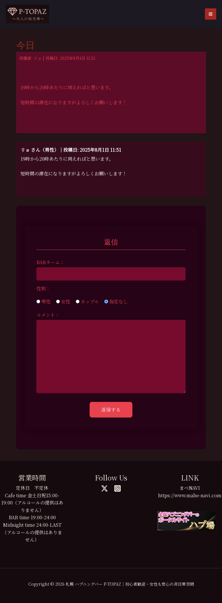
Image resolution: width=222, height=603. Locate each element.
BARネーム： (50, 262)
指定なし (116, 301)
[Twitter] (104, 488)
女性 (63, 301)
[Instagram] (117, 488)
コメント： (48, 314)
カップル (87, 301)
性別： (43, 288)
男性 (43, 301)
